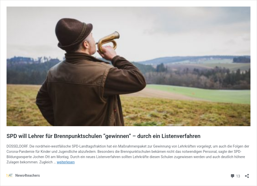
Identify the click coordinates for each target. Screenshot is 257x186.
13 (235, 175)
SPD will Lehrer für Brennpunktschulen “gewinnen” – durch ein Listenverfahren (104, 136)
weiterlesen (66, 162)
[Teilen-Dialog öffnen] (246, 174)
